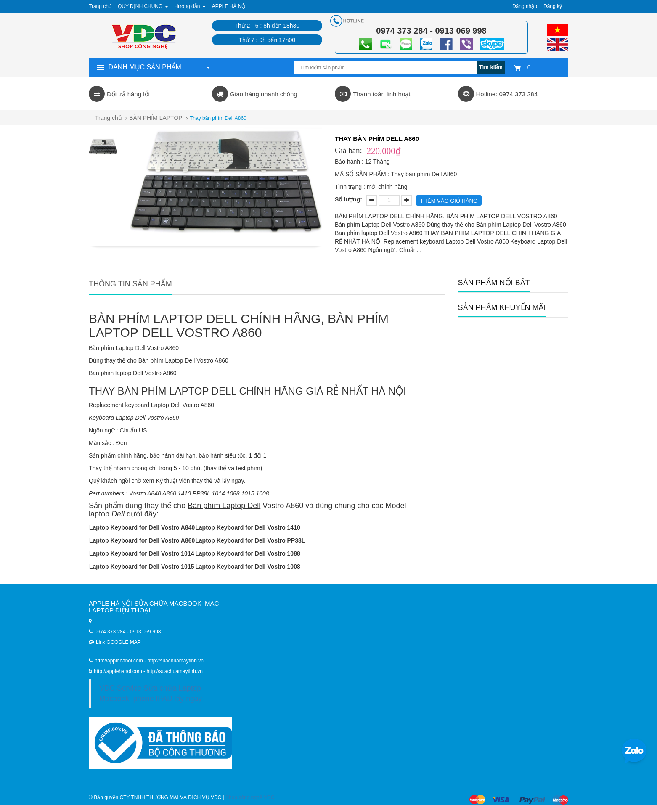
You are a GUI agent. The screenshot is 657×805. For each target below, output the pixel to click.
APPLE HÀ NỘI (229, 6)
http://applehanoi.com (118, 671)
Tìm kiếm (491, 67)
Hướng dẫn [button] (190, 6)
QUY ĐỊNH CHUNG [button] (143, 6)
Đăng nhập (524, 6)
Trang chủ (108, 117)
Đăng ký (552, 6)
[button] (208, 67)
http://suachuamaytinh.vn (174, 671)
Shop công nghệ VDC (249, 797)
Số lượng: (348, 199)
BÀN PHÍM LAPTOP (156, 117)
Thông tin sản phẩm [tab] (130, 284)
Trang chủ (100, 6)
